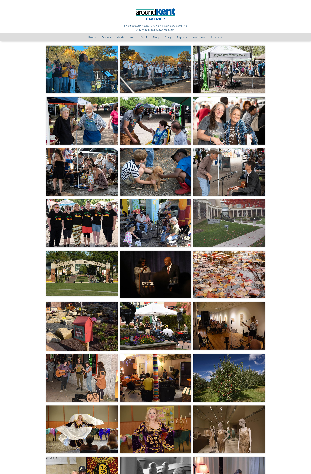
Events (106, 37)
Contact (217, 37)
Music (121, 37)
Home (92, 37)
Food (143, 37)
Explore (182, 37)
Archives (199, 37)
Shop (156, 37)
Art (132, 37)
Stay (168, 37)
